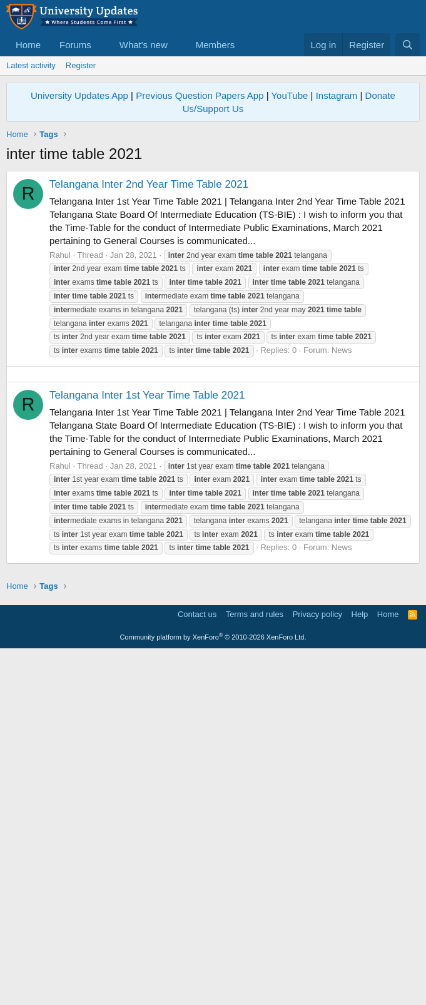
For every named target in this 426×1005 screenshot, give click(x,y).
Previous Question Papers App (199, 95)
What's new (143, 44)
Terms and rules (254, 964)
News (342, 350)
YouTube (289, 95)
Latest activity (31, 65)
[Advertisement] (213, 461)
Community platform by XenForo (213, 987)
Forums (75, 44)
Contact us (197, 964)
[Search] (407, 44)
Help (360, 964)
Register (81, 65)
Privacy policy (317, 964)
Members (215, 44)
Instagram (337, 95)
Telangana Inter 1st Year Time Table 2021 (147, 570)
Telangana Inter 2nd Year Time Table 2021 (148, 184)
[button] (101, 44)
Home (28, 44)
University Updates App (79, 95)
